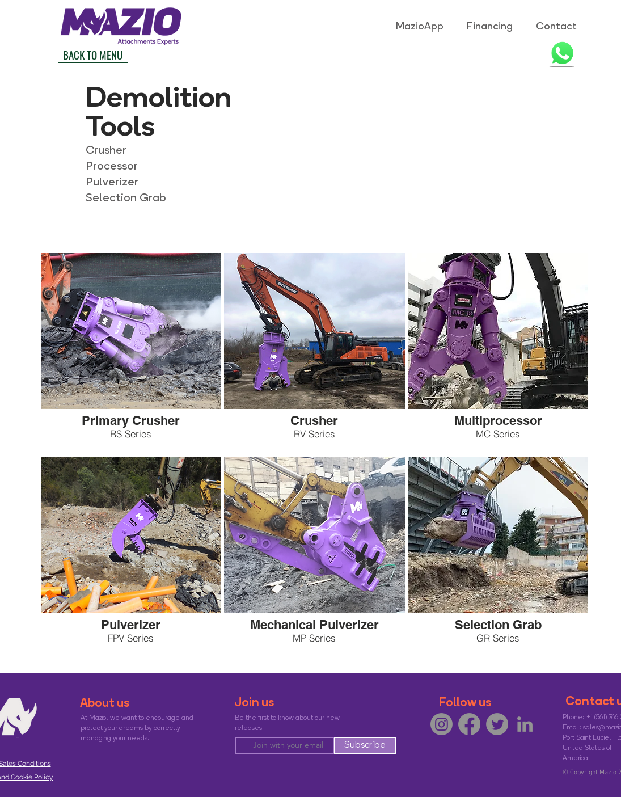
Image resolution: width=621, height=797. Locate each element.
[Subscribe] (365, 745)
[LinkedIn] (525, 724)
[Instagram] (441, 724)
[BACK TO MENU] (93, 54)
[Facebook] (469, 724)
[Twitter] (497, 724)
